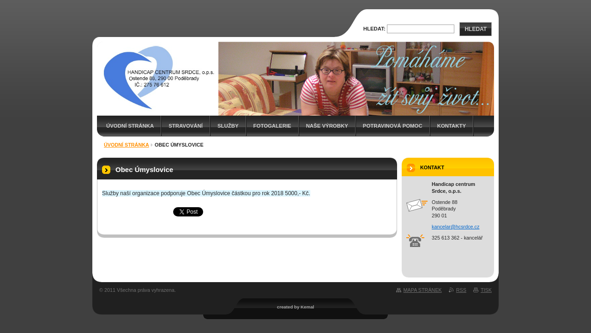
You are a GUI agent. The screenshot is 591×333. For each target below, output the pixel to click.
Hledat (475, 29)
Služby (228, 126)
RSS (461, 290)
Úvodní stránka (130, 126)
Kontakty (451, 126)
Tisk (486, 290)
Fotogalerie (272, 126)
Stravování (186, 126)
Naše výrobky (327, 126)
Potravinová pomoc (392, 126)
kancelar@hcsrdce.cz (455, 226)
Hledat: (374, 28)
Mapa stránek (423, 290)
